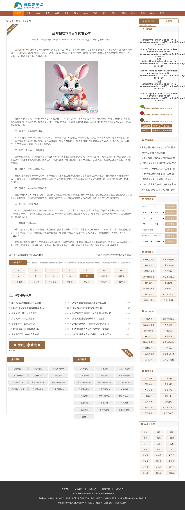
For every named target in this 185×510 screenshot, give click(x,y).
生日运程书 (168, 413)
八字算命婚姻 (168, 265)
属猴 (172, 444)
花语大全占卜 (124, 396)
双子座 (172, 455)
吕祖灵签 (84, 396)
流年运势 (104, 403)
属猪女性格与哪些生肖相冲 (30, 255)
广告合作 (79, 489)
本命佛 (70, 282)
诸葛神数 (124, 389)
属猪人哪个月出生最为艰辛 (24, 313)
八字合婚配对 (148, 300)
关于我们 (65, 489)
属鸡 (145, 449)
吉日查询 (146, 126)
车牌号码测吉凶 (38, 382)
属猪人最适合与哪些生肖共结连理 (88, 318)
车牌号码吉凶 (148, 289)
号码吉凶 (168, 289)
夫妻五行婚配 (124, 410)
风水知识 (168, 384)
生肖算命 (121, 276)
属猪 (172, 449)
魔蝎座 (158, 473)
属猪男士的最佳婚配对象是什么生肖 (89, 303)
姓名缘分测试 (148, 342)
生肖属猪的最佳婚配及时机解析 (26, 303)
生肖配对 (148, 283)
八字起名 (84, 369)
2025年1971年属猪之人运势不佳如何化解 (91, 313)
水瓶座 (145, 473)
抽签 (86, 13)
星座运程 (168, 390)
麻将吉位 (156, 130)
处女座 (172, 461)
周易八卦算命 (168, 319)
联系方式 (92, 489)
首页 (18, 13)
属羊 (159, 444)
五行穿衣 (167, 126)
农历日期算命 (58, 389)
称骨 (57, 13)
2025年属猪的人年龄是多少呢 (25, 329)
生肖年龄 (18, 282)
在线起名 (168, 402)
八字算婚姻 (18, 375)
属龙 (159, 438)
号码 (95, 13)
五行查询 (168, 271)
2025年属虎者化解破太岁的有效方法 (158, 184)
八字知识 (148, 378)
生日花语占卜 (148, 348)
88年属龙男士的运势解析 (153, 153)
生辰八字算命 (58, 369)
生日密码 (148, 360)
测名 (66, 13)
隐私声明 (119, 489)
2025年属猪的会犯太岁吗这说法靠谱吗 (90, 324)
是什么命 (38, 375)
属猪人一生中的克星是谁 (23, 318)
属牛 (159, 432)
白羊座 (145, 455)
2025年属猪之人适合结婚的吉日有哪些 (90, 329)
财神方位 (156, 126)
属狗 (159, 449)
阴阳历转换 (167, 130)
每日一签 (148, 336)
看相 (143, 13)
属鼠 (145, 432)
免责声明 (106, 489)
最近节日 (146, 130)
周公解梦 (148, 384)
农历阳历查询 (168, 407)
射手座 (172, 467)
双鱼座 (172, 473)
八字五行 (168, 378)
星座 (47, 13)
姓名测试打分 (18, 382)
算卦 (114, 13)
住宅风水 (168, 348)
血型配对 (84, 403)
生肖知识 (52, 282)
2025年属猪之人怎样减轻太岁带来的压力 (91, 334)
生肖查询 (104, 276)
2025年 (22, 53)
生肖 (38, 13)
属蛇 (172, 438)
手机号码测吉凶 (58, 382)
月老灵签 (168, 331)
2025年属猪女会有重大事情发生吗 (27, 308)
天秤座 (145, 467)
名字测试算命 (148, 277)
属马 (145, 444)
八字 (28, 13)
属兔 (145, 438)
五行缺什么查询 (18, 389)
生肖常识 (121, 282)
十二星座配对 (148, 354)
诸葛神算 (168, 336)
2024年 (168, 396)
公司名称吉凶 (168, 342)
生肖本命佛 (104, 410)
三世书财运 (168, 300)
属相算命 (104, 369)
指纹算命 (148, 294)
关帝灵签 (168, 325)
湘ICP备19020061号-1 (106, 494)
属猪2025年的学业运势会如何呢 (87, 308)
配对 (105, 13)
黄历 (162, 13)
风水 (76, 13)
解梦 (152, 13)
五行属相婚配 (168, 294)
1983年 (22, 50)
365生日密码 (104, 396)
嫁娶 (84, 417)
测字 (124, 13)
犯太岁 (87, 282)
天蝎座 (158, 467)
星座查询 (84, 410)
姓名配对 (168, 283)
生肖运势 (35, 282)
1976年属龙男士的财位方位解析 (156, 179)
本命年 (104, 282)
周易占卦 (148, 319)
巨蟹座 (145, 461)
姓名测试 (124, 403)
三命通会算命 (38, 389)
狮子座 (158, 461)
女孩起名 (38, 369)
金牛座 (158, 455)
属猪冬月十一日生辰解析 (23, 324)
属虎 (172, 432)
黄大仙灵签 (148, 331)
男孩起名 (18, 369)
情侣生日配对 (168, 354)
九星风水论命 (148, 271)
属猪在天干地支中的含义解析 (25, 334)
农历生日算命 (168, 277)
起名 (133, 13)
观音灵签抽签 (148, 325)
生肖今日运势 (168, 360)
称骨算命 (58, 375)
